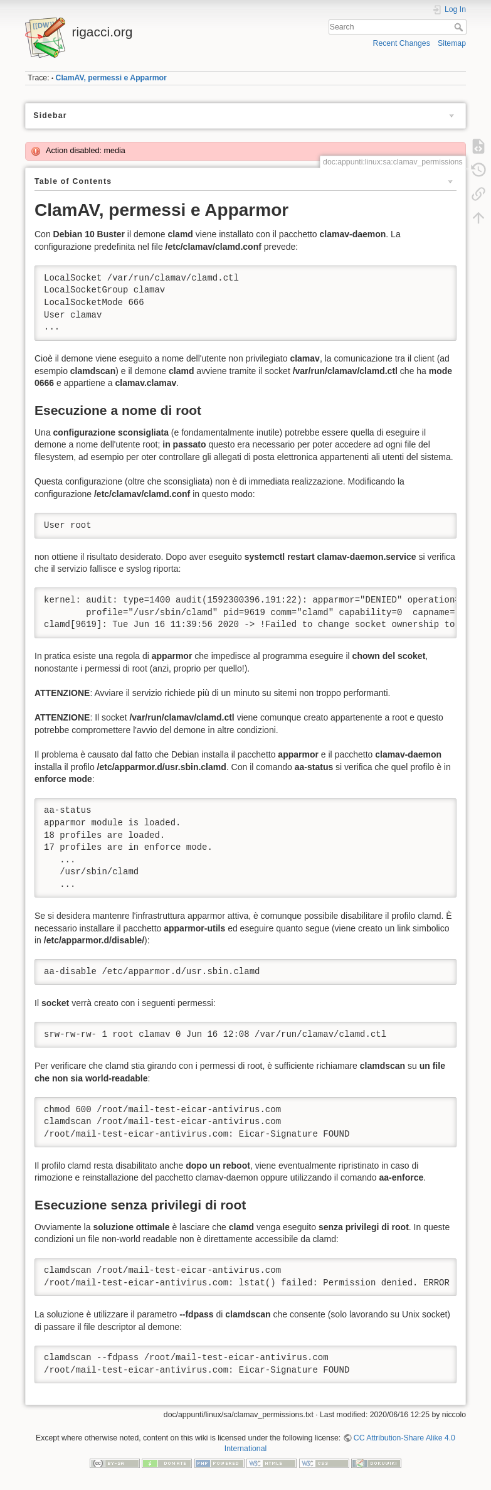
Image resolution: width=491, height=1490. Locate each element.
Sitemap (452, 43)
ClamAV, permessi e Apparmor (111, 77)
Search (460, 27)
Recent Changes (401, 43)
